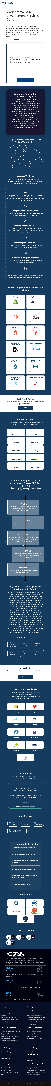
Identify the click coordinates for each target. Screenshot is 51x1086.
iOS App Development (33, 1036)
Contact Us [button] (25, 408)
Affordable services (38, 644)
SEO (2, 1056)
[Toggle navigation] (47, 3)
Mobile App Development (17, 830)
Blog (2, 1074)
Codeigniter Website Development (36, 1017)
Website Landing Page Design (9, 1019)
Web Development (26, 823)
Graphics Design (5, 1013)
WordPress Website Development (10, 1032)
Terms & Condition (29, 1082)
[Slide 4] (25, 806)
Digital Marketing (39, 823)
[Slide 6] (31, 806)
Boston (12, 942)
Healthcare (30, 1060)
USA (12, 937)
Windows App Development (34, 1038)
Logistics (29, 1058)
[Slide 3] (23, 806)
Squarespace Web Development (10, 1036)
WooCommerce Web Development (36, 1072)
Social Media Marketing (7, 1068)
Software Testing (37, 831)
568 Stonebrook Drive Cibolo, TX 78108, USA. (18, 1000)
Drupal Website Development (9, 1040)
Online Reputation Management (10, 1072)
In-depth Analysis (12, 653)
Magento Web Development (9, 1034)
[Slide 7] (33, 806)
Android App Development (34, 1034)
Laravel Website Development (35, 1022)
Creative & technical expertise (13, 644)
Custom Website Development (35, 1013)
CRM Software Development (34, 1074)
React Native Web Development (35, 1019)
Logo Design (4, 1015)
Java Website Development (34, 1015)
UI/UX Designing (5, 1022)
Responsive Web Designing (8, 1017)
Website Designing (6, 1011)
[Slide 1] (17, 806)
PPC (2, 1054)
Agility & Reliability (25, 644)
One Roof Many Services (25, 653)
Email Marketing (5, 1058)
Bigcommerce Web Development (36, 1070)
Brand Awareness (6, 1070)
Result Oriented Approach (38, 653)
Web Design (14, 823)
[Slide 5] (28, 806)
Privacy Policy (36, 1082)
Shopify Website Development (35, 1068)
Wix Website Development (8, 1038)
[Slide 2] (20, 806)
